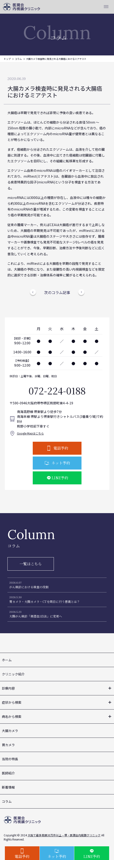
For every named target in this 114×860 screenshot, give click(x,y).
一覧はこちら (31, 563)
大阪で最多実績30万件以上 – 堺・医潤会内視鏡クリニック (64, 835)
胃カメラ (8, 744)
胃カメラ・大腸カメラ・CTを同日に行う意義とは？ (44, 601)
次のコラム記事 (57, 292)
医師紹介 (8, 773)
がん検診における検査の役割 (29, 587)
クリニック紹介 (13, 674)
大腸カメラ (10, 730)
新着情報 (8, 787)
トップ (7, 59)
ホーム (7, 660)
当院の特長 (10, 759)
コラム (18, 59)
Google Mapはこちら (30, 433)
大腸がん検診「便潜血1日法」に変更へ (35, 616)
